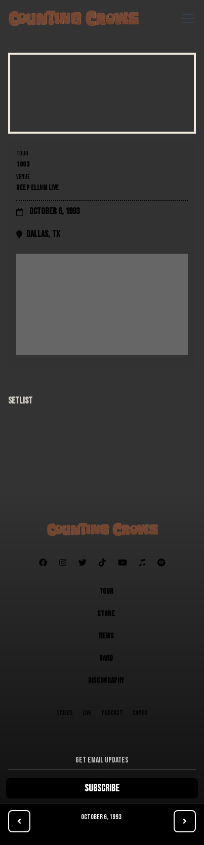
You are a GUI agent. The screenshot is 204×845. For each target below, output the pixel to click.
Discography (106, 681)
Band (106, 658)
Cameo (140, 713)
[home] (73, 18)
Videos (65, 713)
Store (106, 614)
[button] (186, 18)
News (106, 636)
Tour (106, 591)
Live (87, 713)
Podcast (112, 713)
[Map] (102, 304)
